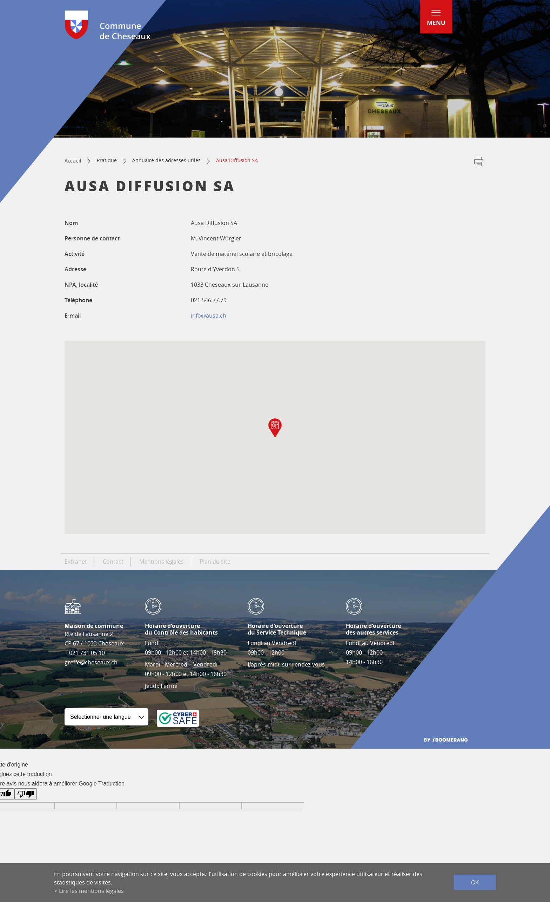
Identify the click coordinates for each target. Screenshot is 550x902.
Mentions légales (161, 561)
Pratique (107, 160)
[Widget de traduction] (106, 716)
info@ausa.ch (208, 315)
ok (475, 882)
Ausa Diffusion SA (237, 160)
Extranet (76, 561)
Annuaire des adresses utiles (166, 160)
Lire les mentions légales (91, 891)
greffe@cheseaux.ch (91, 662)
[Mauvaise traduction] (25, 794)
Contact (113, 561)
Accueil (73, 160)
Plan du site (215, 561)
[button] (275, 427)
